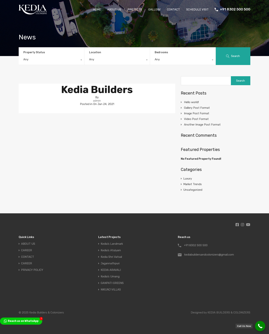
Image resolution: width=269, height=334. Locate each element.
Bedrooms (161, 52)
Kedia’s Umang (110, 276)
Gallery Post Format (197, 107)
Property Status (34, 52)
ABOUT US (114, 9)
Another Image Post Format (202, 124)
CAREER (26, 250)
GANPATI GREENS (112, 283)
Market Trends (192, 184)
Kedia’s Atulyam (111, 250)
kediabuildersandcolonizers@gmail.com (207, 254)
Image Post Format (196, 113)
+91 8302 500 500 (235, 9)
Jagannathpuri (110, 263)
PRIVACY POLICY (32, 270)
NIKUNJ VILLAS (111, 289)
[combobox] (51, 60)
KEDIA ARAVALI (111, 270)
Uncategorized (192, 189)
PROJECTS (135, 9)
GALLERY (154, 9)
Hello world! (191, 102)
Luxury (187, 178)
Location (95, 52)
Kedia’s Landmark (112, 243)
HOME (97, 9)
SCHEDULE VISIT (197, 9)
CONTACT (173, 9)
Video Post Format (196, 119)
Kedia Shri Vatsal (111, 257)
